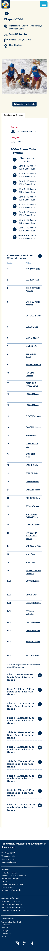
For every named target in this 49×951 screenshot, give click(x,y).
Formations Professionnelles (11, 890)
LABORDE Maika (32, 481)
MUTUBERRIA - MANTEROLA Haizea (32, 536)
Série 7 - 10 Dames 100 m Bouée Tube (24, 213)
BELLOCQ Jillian (32, 655)
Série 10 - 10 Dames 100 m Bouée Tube (24, 237)
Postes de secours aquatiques (12, 907)
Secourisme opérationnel (10, 898)
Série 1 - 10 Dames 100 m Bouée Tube (24, 167)
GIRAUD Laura (31, 595)
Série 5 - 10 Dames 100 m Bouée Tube (24, 198)
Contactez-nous (8, 859)
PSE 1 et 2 (4, 881)
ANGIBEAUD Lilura (33, 365)
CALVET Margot (32, 338)
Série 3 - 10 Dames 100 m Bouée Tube (24, 183)
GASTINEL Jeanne (33, 427)
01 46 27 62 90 (8, 853)
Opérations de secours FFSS (11, 902)
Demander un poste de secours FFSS (14, 910)
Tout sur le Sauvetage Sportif (11, 922)
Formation (4, 869)
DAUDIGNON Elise (33, 631)
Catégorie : (15, 137)
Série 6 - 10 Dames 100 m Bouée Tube (24, 206)
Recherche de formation (9, 873)
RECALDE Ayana (32, 506)
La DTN (3, 936)
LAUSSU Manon (32, 394)
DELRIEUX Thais (32, 280)
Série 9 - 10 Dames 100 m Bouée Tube (24, 229)
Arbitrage (4, 931)
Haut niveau (5, 925)
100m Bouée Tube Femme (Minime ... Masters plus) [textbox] (27, 131)
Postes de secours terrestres (11, 905)
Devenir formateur (7, 887)
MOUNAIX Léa (31, 435)
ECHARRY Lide (32, 327)
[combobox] (27, 131)
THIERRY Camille (33, 642)
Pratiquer (4, 928)
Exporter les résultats (24, 104)
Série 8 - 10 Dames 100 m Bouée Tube (24, 221)
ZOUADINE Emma (33, 581)
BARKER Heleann (33, 490)
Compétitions (6, 933)
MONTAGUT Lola (33, 269)
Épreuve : (15, 127)
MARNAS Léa (31, 346)
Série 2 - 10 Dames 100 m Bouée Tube (24, 175)
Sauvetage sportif (7, 918)
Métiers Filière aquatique (10, 879)
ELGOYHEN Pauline (33, 416)
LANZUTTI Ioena (33, 622)
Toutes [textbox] (20, 142)
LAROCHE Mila (32, 465)
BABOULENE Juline (33, 546)
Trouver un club (8, 856)
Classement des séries (23, 159)
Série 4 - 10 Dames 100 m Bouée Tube (24, 190)
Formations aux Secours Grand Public (14, 876)
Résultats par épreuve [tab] (13, 115)
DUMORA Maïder (32, 525)
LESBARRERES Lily (33, 603)
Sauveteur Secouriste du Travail (12, 884)
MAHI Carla (30, 554)
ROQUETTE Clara (33, 498)
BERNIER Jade (32, 473)
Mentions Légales (9, 862)
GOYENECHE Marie (33, 316)
